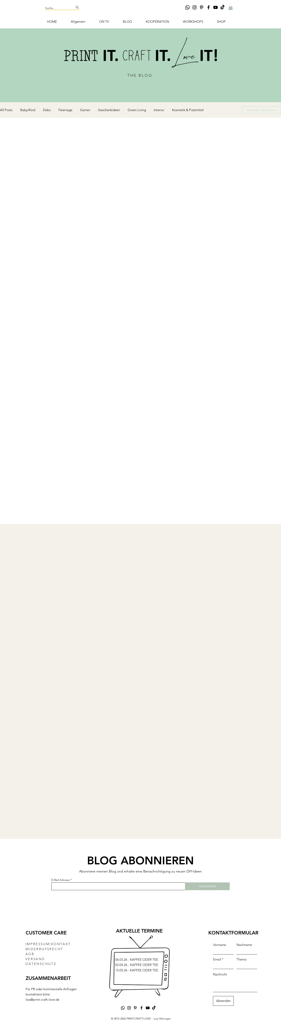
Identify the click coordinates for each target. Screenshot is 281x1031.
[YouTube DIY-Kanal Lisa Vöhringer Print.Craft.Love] (215, 7)
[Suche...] (56, 8)
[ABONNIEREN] (207, 886)
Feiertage (65, 110)
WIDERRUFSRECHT (44, 949)
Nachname (244, 945)
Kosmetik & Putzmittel (188, 110)
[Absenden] (223, 1001)
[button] (230, 7)
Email (217, 959)
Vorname (219, 945)
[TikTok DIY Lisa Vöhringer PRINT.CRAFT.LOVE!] (222, 7)
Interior (159, 110)
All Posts (6, 110)
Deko (47, 110)
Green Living (137, 110)
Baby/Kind (27, 110)
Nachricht (220, 974)
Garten (85, 110)
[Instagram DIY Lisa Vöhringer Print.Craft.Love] (194, 7)
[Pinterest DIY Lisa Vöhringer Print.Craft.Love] (201, 7)
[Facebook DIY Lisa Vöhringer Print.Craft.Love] (208, 7)
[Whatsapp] (187, 7)
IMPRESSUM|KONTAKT (48, 944)
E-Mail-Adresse (60, 880)
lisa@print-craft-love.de (42, 999)
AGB (29, 954)
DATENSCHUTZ (40, 964)
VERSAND (35, 959)
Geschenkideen (109, 110)
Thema (241, 959)
